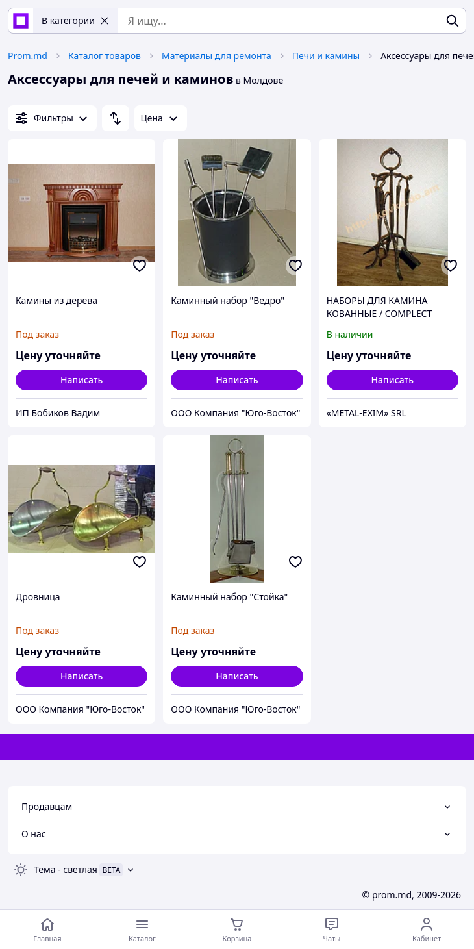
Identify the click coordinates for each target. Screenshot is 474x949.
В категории (75, 20)
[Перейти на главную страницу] (47, 929)
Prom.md (27, 55)
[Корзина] (237, 929)
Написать (81, 379)
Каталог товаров (104, 55)
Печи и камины (326, 55)
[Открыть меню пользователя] (426, 929)
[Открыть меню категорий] (142, 929)
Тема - (65, 869)
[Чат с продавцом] (331, 929)
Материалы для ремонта (216, 55)
